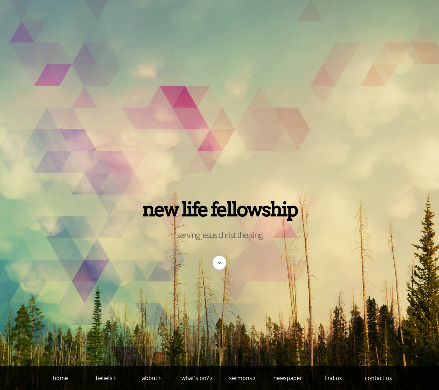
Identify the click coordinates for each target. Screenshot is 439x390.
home (60, 378)
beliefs (104, 378)
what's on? (195, 378)
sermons (240, 378)
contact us (378, 378)
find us (333, 378)
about (149, 378)
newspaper (287, 378)
